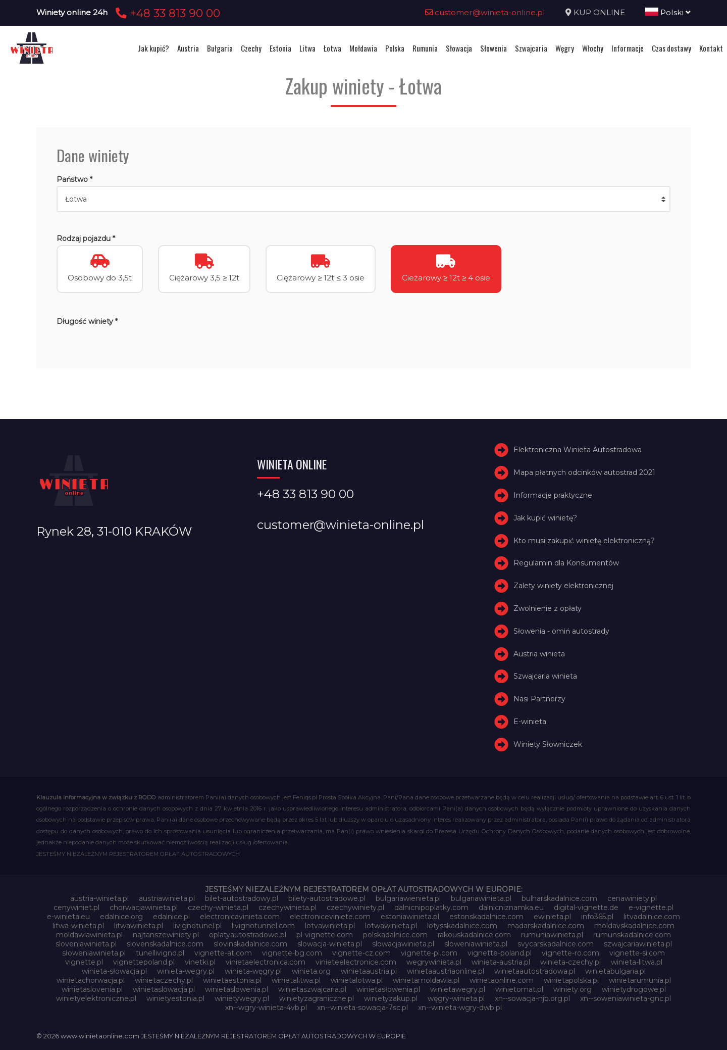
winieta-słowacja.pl (114, 971)
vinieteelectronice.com (356, 962)
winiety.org (572, 989)
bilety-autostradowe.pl (327, 898)
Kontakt (711, 48)
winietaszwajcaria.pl (312, 989)
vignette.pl (84, 962)
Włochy (592, 48)
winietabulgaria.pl (615, 971)
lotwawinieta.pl (391, 925)
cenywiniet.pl (76, 907)
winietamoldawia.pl (426, 980)
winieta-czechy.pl (570, 962)
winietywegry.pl (242, 998)
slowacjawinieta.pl (403, 943)
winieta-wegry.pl (186, 971)
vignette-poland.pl (500, 953)
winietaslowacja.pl (164, 989)
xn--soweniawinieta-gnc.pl (625, 998)
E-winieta (529, 721)
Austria (188, 48)
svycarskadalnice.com (555, 943)
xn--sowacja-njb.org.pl (532, 998)
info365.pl (597, 916)
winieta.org (311, 971)
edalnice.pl (171, 916)
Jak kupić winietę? (545, 517)
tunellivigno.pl (160, 953)
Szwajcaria (531, 48)
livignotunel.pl (197, 925)
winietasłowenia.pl (388, 989)
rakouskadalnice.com (474, 934)
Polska (394, 48)
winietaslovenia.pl (92, 989)
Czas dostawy (671, 48)
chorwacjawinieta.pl (144, 907)
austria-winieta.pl (99, 898)
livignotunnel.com (263, 925)
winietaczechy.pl (164, 980)
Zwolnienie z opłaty (547, 608)
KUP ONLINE (599, 12)
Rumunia (425, 48)
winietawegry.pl (457, 989)
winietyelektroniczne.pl (96, 998)
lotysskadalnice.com (462, 925)
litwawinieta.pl (138, 925)
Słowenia (493, 48)
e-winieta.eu (68, 916)
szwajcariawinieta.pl (638, 943)
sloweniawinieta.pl (475, 943)
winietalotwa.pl (357, 980)
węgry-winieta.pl (456, 998)
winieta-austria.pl (501, 962)
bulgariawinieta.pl (481, 898)
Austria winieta (539, 653)
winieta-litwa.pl (636, 962)
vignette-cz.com (361, 953)
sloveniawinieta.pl (86, 943)
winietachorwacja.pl (91, 980)
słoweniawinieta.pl (94, 953)
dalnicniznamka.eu (511, 907)
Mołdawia (363, 48)
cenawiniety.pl (632, 898)
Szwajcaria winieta (545, 676)
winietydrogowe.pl (634, 989)
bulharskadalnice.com (559, 898)
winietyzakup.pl (391, 998)
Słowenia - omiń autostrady (561, 631)
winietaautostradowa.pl (534, 971)
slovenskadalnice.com (165, 943)
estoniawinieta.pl (410, 916)
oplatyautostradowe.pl (247, 934)
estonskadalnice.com (486, 916)
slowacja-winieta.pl (329, 943)
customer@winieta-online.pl (485, 12)
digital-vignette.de (586, 907)
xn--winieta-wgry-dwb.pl (460, 1007)
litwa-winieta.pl (78, 925)
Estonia (280, 48)
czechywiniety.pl (355, 907)
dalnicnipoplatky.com (431, 907)
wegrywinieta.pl (433, 962)
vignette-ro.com (570, 953)
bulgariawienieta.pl (408, 898)
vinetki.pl (200, 962)
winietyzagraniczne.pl (316, 998)
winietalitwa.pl (296, 980)
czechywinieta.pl (287, 907)
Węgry (564, 48)
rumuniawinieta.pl (552, 934)
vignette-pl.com (429, 953)
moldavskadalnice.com (634, 925)
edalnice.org (121, 916)
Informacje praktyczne (552, 495)
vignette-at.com (223, 953)
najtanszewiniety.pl (166, 934)
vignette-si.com (637, 953)
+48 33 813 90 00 (166, 13)
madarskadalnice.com (545, 925)
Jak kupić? (153, 48)
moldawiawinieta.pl (89, 934)
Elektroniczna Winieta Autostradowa (577, 449)
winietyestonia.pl (175, 998)
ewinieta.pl (552, 916)
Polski (668, 12)
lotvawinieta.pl (330, 925)
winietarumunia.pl (640, 980)
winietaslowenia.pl (236, 989)
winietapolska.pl (571, 980)
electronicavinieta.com (240, 916)
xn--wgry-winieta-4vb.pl (266, 1007)
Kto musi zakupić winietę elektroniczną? (584, 540)
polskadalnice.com (395, 934)
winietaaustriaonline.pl (445, 971)
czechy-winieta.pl (218, 907)
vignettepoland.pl (144, 962)
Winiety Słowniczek (547, 744)
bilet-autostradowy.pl (241, 898)
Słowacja (459, 48)
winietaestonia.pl (232, 980)
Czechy (251, 48)
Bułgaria (220, 48)
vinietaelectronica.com (265, 962)
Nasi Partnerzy (539, 698)
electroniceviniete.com (330, 916)
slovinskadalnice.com (250, 943)
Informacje (627, 48)
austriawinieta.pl (167, 898)
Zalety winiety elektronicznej (563, 585)
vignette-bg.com (292, 953)
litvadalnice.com (652, 916)
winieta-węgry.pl (253, 971)
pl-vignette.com (324, 934)
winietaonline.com (502, 980)
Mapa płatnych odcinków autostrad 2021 (584, 472)
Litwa (307, 48)
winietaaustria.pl (369, 971)
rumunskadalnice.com (632, 934)
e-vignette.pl (651, 907)
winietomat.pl (519, 989)
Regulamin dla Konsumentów (566, 562)
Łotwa (332, 48)
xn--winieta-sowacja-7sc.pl (362, 1007)
